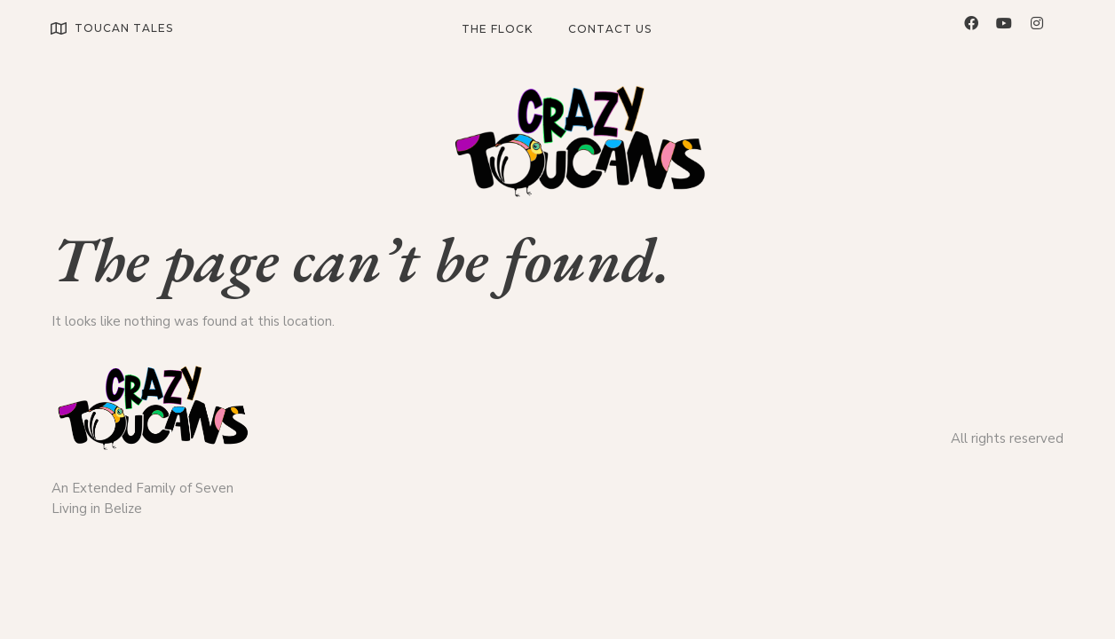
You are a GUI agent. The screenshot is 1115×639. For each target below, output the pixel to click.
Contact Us (610, 29)
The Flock (497, 29)
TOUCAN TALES (124, 28)
